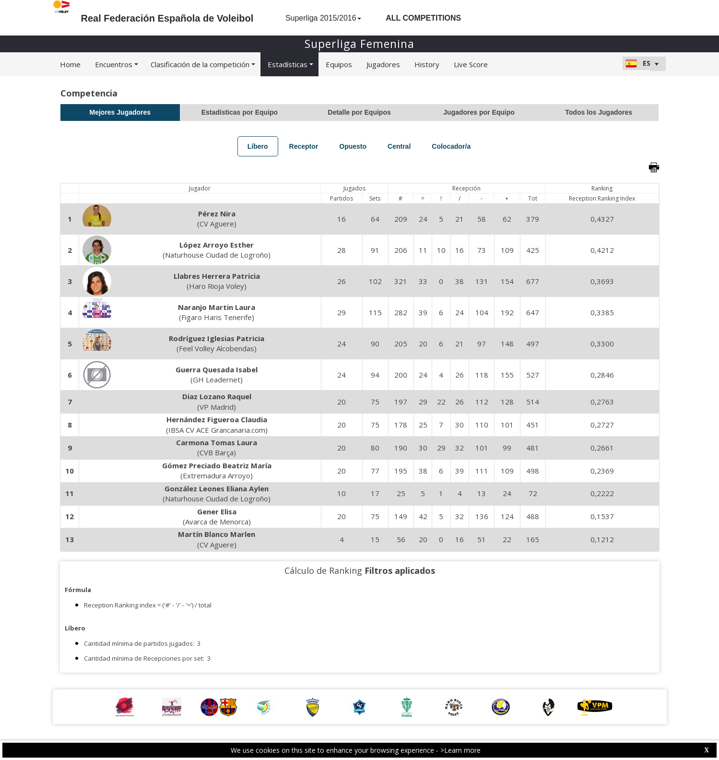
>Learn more (460, 750)
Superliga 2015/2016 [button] (323, 18)
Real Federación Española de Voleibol (167, 18)
